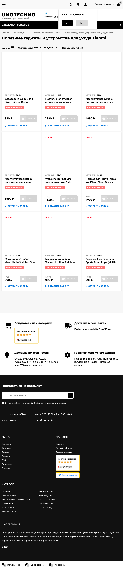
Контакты (6, 444)
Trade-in (6, 468)
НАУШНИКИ (8, 507)
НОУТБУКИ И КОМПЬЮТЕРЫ (16, 499)
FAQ (4, 460)
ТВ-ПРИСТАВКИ (47, 499)
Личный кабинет (64, 448)
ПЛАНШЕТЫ (8, 503)
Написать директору (54, 16)
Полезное (7, 464)
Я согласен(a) (34, 403)
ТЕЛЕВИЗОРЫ (46, 503)
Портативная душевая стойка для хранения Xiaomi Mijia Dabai (58, 102)
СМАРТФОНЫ (9, 495)
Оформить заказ (64, 452)
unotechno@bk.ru (18, 414)
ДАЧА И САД (45, 507)
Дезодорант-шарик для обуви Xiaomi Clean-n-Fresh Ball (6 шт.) (19, 102)
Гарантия (6, 456)
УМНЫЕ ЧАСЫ (9, 511)
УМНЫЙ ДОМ (46, 495)
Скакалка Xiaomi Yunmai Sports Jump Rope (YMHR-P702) (101, 262)
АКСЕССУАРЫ (46, 491)
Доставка (6, 448)
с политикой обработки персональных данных (42, 403)
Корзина (60, 444)
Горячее (6, 491)
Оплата (5, 452)
